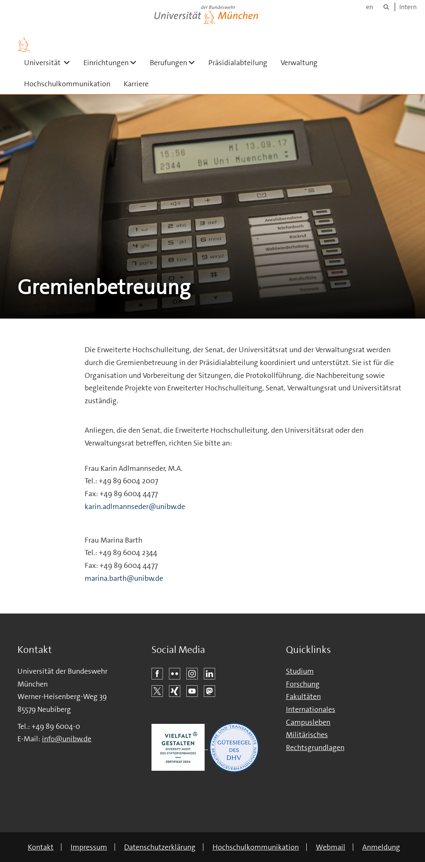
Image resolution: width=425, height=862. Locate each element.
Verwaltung (299, 63)
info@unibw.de (66, 739)
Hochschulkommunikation (67, 84)
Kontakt (41, 847)
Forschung (303, 684)
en (369, 6)
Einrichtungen (113, 62)
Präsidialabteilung (237, 63)
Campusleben (308, 722)
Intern (408, 6)
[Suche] (386, 6)
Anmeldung (381, 847)
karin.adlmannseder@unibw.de (135, 506)
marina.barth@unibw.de (124, 578)
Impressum (89, 847)
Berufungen (176, 62)
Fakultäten (303, 696)
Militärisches (307, 735)
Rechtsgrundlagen (315, 747)
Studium (300, 671)
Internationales (310, 709)
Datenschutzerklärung (159, 847)
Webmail (330, 847)
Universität (50, 62)
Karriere (136, 84)
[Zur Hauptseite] (23, 44)
